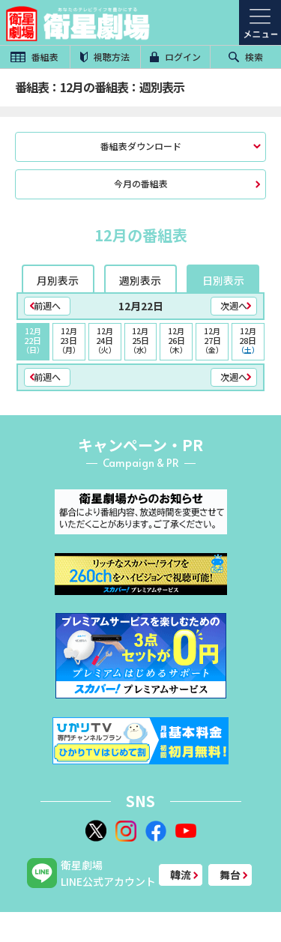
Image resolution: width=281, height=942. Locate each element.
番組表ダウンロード (140, 145)
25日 (141, 340)
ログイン (175, 56)
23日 (69, 340)
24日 (105, 340)
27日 (212, 340)
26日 (176, 340)
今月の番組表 (141, 183)
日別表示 (223, 280)
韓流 (180, 874)
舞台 (230, 874)
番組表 (34, 56)
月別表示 (58, 280)
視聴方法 (105, 56)
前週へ (47, 305)
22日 (33, 340)
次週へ (233, 305)
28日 (248, 340)
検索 (246, 56)
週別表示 (140, 280)
